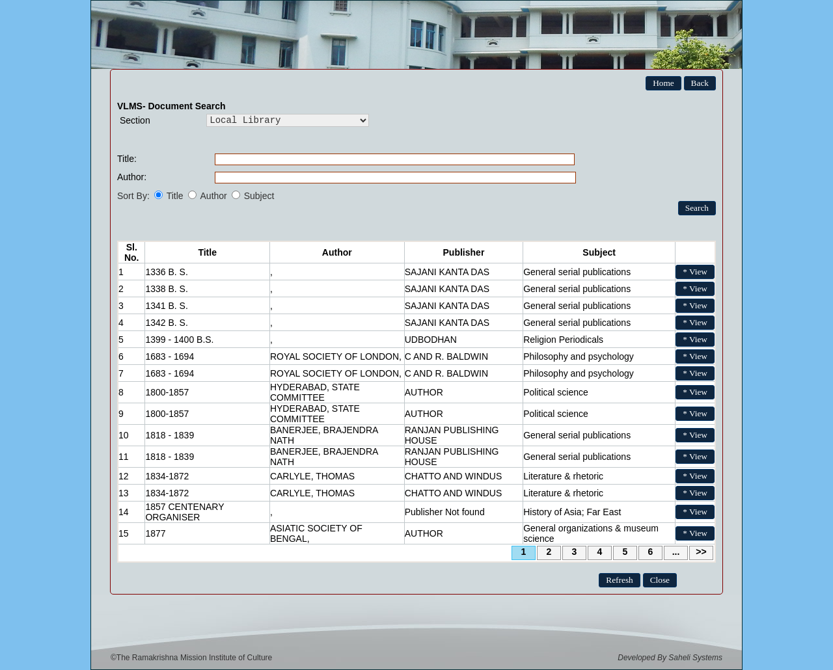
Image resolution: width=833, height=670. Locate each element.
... (676, 551)
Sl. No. (131, 252)
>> (701, 551)
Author (213, 196)
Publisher (464, 252)
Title (175, 196)
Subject (259, 196)
